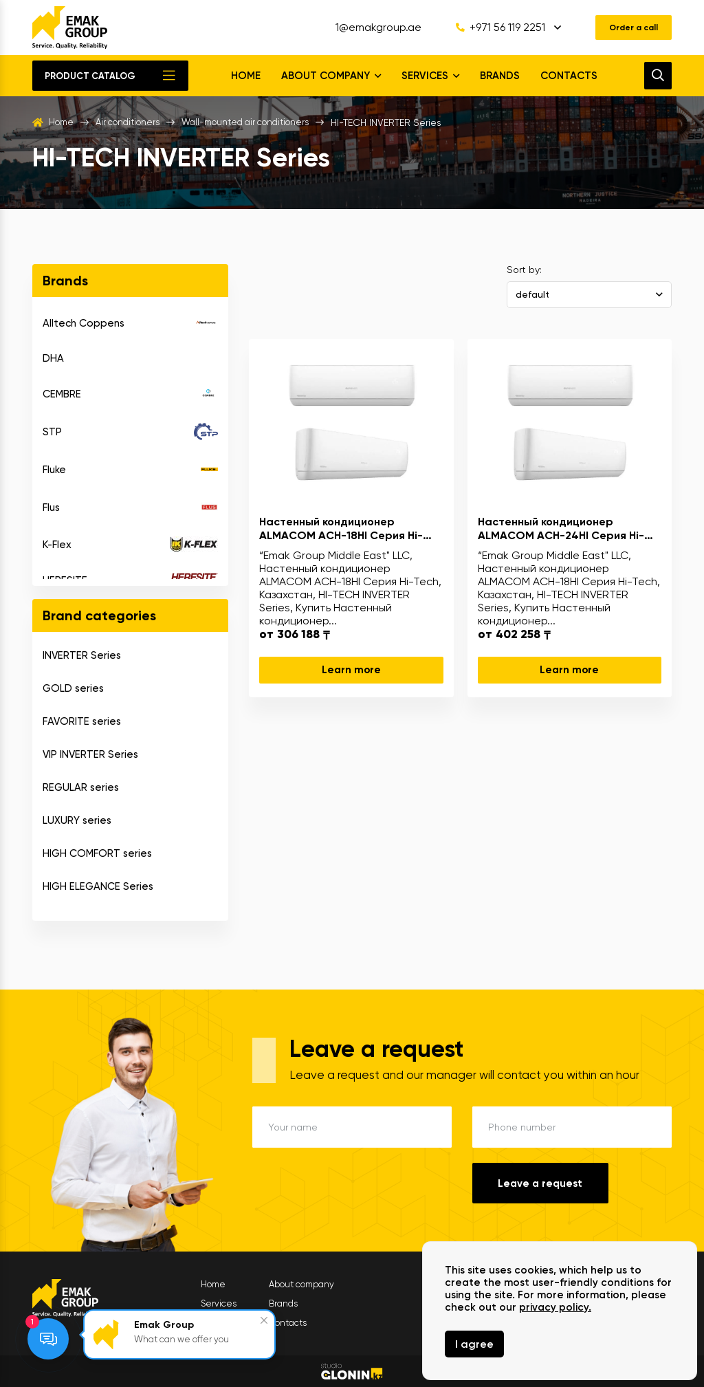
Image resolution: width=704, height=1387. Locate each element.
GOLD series (73, 688)
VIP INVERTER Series (90, 754)
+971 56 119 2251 (489, 27)
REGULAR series (81, 787)
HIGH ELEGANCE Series (98, 886)
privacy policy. (555, 1307)
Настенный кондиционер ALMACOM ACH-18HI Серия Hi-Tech (341, 528)
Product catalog (90, 76)
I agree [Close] (474, 1344)
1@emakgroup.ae (367, 27)
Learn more (351, 670)
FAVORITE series (82, 721)
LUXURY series (77, 820)
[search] (658, 75)
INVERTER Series (82, 655)
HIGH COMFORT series (97, 853)
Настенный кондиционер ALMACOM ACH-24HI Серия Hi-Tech (561, 528)
